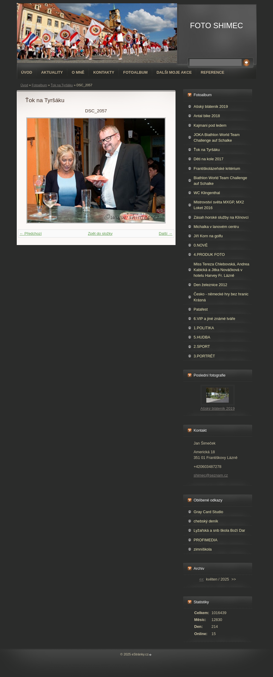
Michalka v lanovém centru (216, 226)
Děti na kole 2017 (209, 159)
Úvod (26, 72)
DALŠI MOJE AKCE (174, 72)
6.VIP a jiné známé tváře (214, 318)
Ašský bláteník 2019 (211, 106)
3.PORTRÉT (204, 356)
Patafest (201, 309)
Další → (166, 233)
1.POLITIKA (204, 328)
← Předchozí (31, 233)
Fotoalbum (135, 72)
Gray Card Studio (208, 512)
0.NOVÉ (201, 245)
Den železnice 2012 (210, 284)
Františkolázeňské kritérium (217, 168)
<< (201, 579)
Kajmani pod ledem (210, 125)
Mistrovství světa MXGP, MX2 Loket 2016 (219, 205)
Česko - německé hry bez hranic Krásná (221, 297)
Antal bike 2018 (207, 116)
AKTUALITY (52, 72)
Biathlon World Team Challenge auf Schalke (220, 181)
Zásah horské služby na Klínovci (221, 217)
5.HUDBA (202, 337)
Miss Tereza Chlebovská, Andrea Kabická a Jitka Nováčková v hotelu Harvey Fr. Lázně (221, 270)
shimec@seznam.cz (211, 475)
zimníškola (203, 549)
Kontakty (103, 72)
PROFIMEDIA (206, 540)
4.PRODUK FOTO (209, 254)
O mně (78, 72)
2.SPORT (202, 346)
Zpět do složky (100, 233)
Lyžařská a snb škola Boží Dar (219, 530)
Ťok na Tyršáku (62, 85)
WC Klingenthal (207, 193)
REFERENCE (212, 72)
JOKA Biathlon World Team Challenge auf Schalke (217, 137)
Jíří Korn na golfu (208, 236)
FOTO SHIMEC (216, 25)
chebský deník (206, 521)
